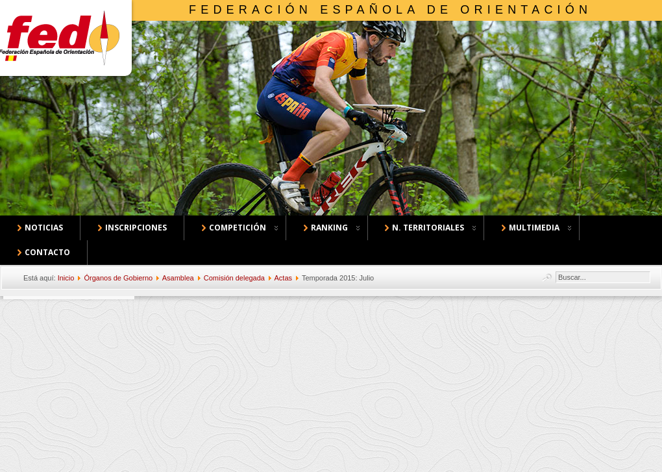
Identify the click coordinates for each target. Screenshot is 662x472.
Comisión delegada (234, 278)
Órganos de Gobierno (118, 278)
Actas (283, 278)
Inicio (66, 278)
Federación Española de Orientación (390, 9)
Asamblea (178, 278)
